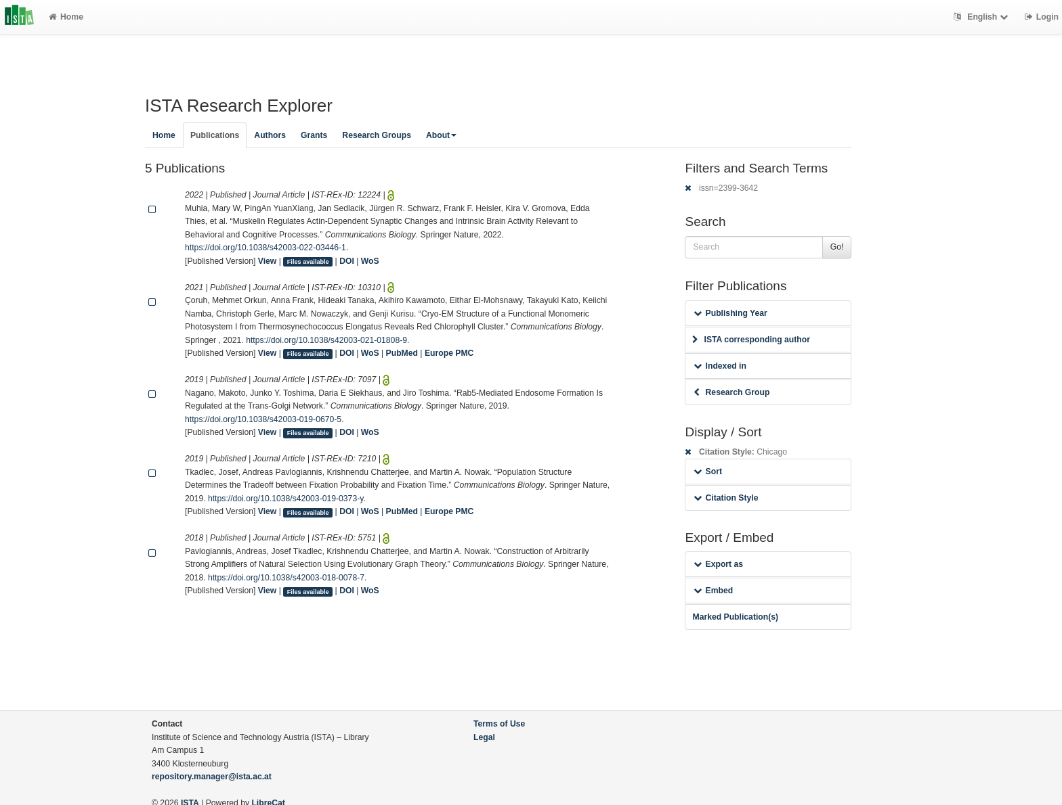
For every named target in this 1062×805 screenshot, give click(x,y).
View (267, 261)
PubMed (402, 353)
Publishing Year (730, 313)
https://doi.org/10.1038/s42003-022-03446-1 (265, 247)
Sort (707, 471)
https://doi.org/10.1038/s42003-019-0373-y (285, 498)
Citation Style (726, 498)
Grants (314, 135)
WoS (370, 261)
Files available (308, 261)
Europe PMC (449, 353)
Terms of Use (499, 724)
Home (66, 17)
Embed (713, 590)
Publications (214, 135)
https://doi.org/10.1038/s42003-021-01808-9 (326, 340)
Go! (837, 247)
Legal (484, 737)
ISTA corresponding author (751, 339)
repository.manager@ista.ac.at (212, 776)
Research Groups (376, 135)
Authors (270, 135)
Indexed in (720, 366)
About (441, 135)
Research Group (731, 392)
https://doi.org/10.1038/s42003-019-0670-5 (263, 419)
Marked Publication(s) (735, 617)
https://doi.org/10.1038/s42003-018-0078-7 (286, 577)
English (982, 17)
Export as (718, 564)
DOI (346, 261)
